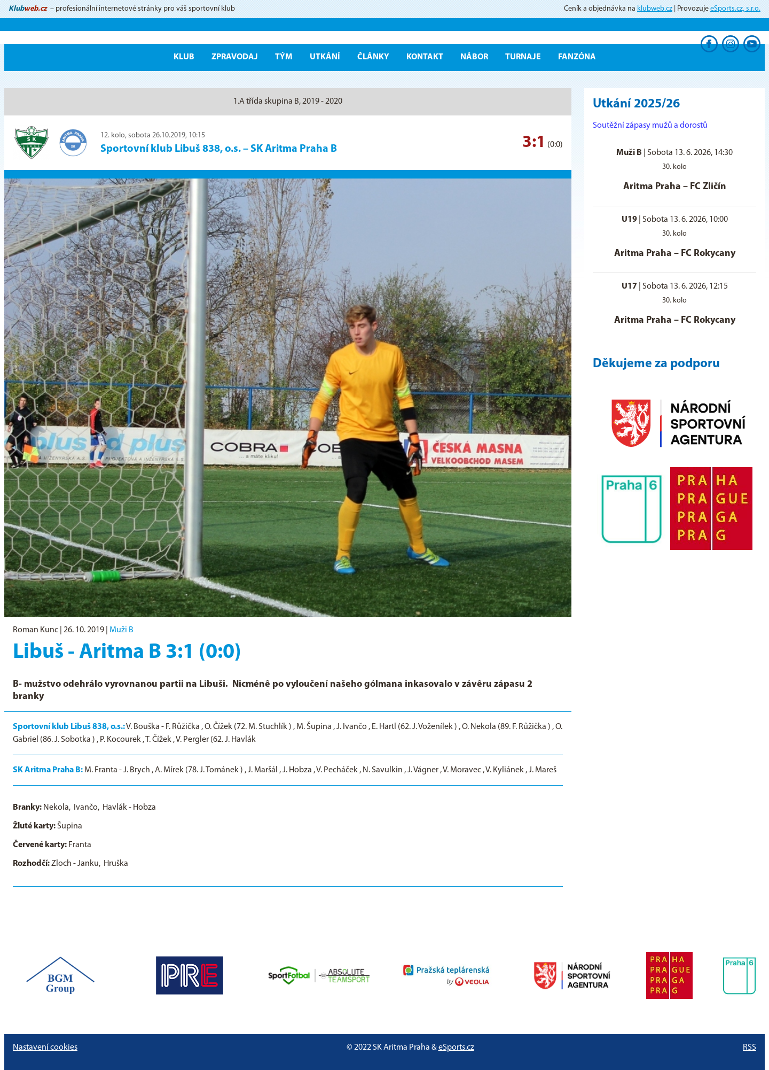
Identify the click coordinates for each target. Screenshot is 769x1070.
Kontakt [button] (424, 57)
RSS (749, 1047)
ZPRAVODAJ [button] (234, 57)
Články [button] (373, 57)
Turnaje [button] (523, 57)
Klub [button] (184, 57)
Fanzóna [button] (577, 57)
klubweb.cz (654, 9)
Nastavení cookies (45, 1047)
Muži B (121, 630)
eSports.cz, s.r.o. (735, 9)
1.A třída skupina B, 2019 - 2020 (287, 101)
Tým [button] (284, 57)
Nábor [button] (474, 57)
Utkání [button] (325, 57)
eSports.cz (456, 1047)
